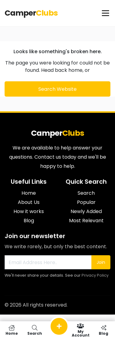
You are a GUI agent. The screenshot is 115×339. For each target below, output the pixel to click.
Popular (86, 202)
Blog (29, 220)
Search (86, 193)
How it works (28, 211)
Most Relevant (86, 220)
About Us (29, 202)
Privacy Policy (95, 275)
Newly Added (86, 211)
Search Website (57, 89)
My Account (80, 330)
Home (28, 193)
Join (101, 262)
